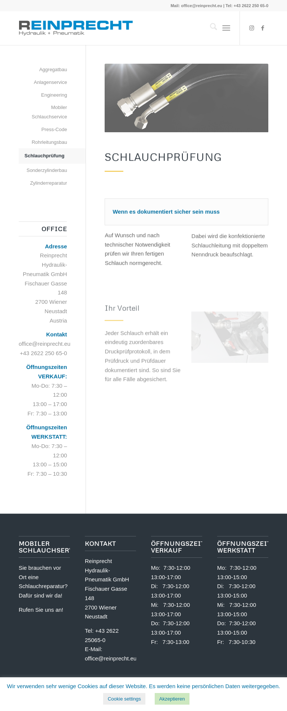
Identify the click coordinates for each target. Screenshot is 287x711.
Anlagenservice (50, 82)
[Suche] (210, 28)
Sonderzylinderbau (47, 170)
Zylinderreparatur (48, 183)
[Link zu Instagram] (251, 28)
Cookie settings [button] (124, 699)
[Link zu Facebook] (262, 28)
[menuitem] (210, 28)
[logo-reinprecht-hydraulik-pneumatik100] (76, 28)
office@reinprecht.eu (201, 5)
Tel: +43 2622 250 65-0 (247, 5)
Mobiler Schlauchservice (49, 112)
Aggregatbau (53, 69)
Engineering (54, 95)
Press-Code (54, 129)
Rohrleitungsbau (49, 142)
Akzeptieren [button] (172, 699)
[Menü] (226, 28)
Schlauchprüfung (44, 155)
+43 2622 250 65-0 (43, 353)
